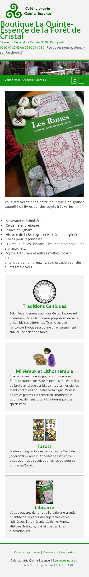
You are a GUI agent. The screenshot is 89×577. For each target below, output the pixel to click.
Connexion (68, 552)
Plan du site (50, 552)
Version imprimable (27, 552)
